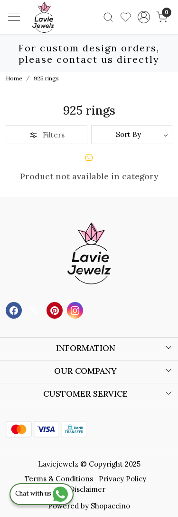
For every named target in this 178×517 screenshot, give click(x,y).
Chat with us (41, 493)
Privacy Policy (122, 478)
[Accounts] (143, 17)
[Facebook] (15, 309)
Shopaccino (110, 505)
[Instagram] (76, 309)
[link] (108, 17)
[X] (35, 309)
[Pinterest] (56, 309)
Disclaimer (87, 489)
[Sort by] (132, 134)
